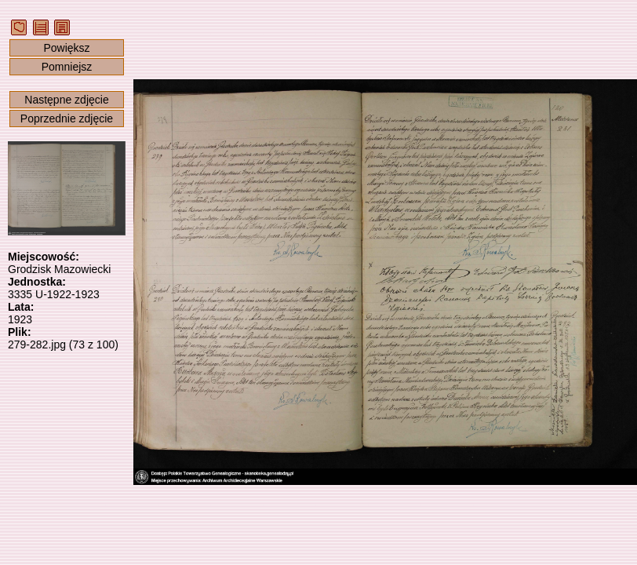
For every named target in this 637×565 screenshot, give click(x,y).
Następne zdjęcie (66, 99)
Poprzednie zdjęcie (66, 118)
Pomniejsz (67, 66)
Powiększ (66, 48)
